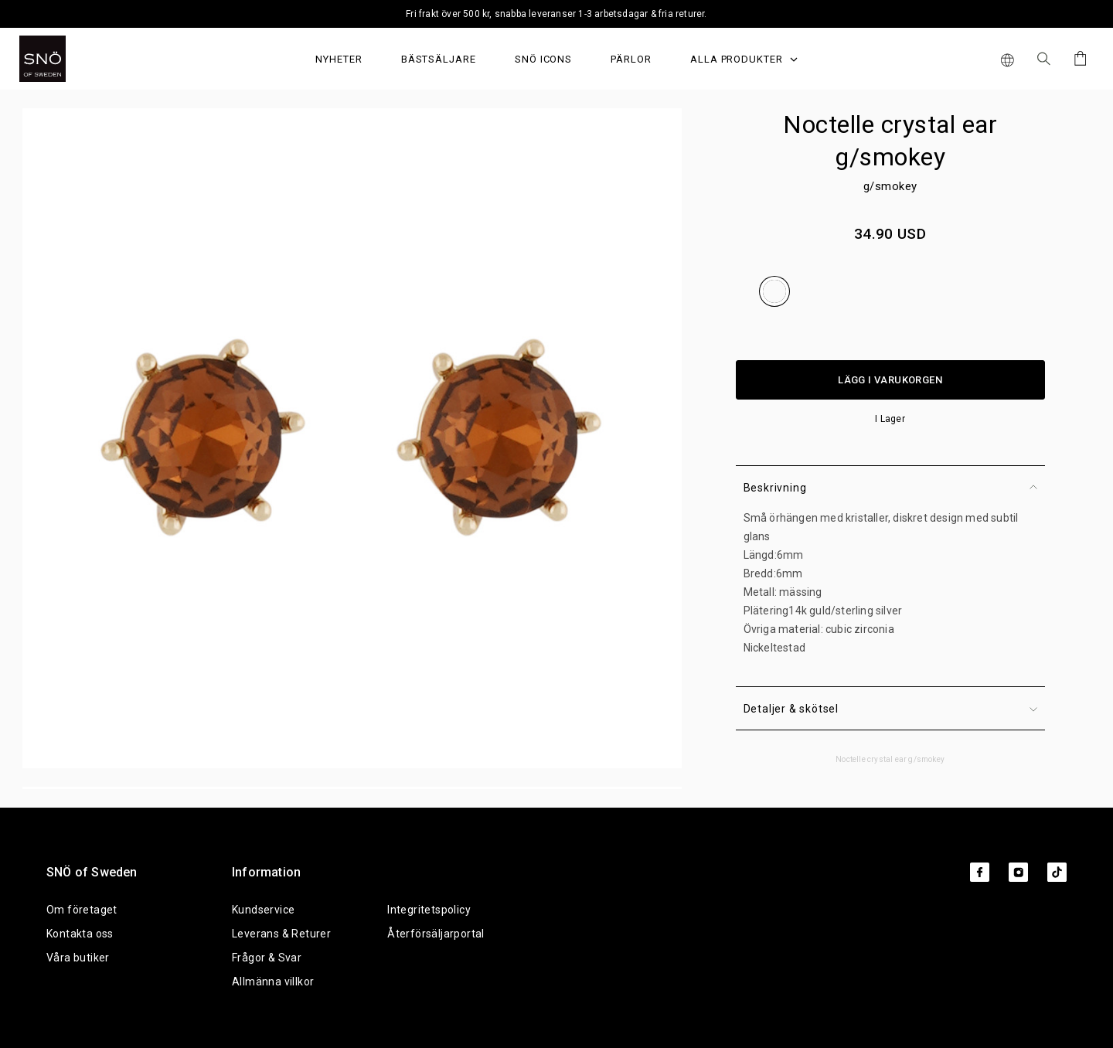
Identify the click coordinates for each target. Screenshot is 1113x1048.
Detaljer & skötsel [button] (890, 708)
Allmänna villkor (273, 981)
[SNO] (71, 59)
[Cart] (1078, 58)
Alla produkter (744, 59)
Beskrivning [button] (890, 487)
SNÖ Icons (543, 59)
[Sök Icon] (1044, 59)
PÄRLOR (631, 59)
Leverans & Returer (281, 933)
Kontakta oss (80, 933)
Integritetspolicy (429, 909)
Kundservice (263, 909)
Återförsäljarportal (436, 933)
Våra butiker (78, 957)
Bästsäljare (438, 59)
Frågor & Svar (266, 957)
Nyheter (338, 59)
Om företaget (81, 909)
